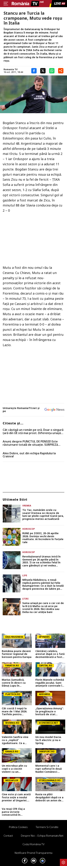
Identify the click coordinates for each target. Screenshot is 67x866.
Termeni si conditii (47, 827)
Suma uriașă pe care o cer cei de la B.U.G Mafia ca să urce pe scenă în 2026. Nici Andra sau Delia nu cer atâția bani (43, 608)
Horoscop (28, 528)
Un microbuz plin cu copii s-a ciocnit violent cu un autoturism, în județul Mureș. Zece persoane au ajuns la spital (16, 768)
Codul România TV (33, 844)
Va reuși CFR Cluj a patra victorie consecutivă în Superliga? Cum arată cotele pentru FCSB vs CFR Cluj (16, 811)
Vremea (26, 505)
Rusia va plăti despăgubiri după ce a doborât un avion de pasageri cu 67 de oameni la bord (49, 797)
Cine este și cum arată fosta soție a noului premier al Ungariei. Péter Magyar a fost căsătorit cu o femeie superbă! (16, 797)
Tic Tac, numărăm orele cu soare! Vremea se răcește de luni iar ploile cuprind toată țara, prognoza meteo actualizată (43, 515)
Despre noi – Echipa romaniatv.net (42, 835)
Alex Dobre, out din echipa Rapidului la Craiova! (29, 455)
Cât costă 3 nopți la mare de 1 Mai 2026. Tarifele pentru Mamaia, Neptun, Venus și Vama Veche (15, 711)
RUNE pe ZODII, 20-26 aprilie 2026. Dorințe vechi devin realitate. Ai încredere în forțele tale (42, 538)
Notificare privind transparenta (33, 852)
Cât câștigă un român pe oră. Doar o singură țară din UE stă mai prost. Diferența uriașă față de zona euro (33, 431)
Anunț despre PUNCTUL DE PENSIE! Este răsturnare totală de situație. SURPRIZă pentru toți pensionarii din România (30, 443)
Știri (25, 598)
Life (24, 575)
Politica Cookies (18, 827)
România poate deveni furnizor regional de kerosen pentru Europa (16, 654)
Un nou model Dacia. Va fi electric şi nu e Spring (48, 740)
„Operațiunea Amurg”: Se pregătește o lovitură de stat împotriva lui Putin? (49, 711)
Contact (8, 835)
